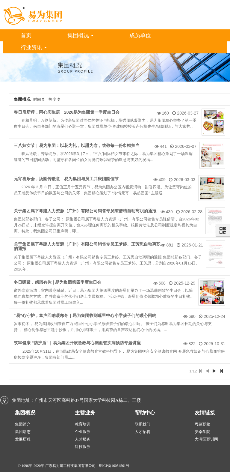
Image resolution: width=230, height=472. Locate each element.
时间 (37, 99)
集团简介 (23, 424)
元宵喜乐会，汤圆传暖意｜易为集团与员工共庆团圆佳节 (66, 178)
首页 (26, 35)
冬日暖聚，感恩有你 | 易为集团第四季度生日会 (57, 282)
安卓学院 (202, 431)
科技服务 (82, 446)
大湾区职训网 (206, 439)
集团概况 (80, 35)
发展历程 (23, 439)
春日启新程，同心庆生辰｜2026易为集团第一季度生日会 (66, 112)
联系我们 (142, 424)
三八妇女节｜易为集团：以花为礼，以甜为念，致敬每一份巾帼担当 (77, 145)
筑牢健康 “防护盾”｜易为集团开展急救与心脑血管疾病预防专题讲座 (77, 342)
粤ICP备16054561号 (114, 466)
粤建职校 (202, 424)
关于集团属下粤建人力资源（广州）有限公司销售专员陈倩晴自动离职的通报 (85, 210)
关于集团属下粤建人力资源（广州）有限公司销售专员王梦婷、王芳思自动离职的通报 (87, 246)
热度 (52, 99)
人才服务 (82, 439)
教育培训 (82, 424)
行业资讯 (34, 47)
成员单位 (140, 35)
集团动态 (23, 431)
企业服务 (82, 431)
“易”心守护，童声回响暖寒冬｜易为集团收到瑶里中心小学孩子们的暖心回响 (85, 315)
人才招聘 (142, 431)
